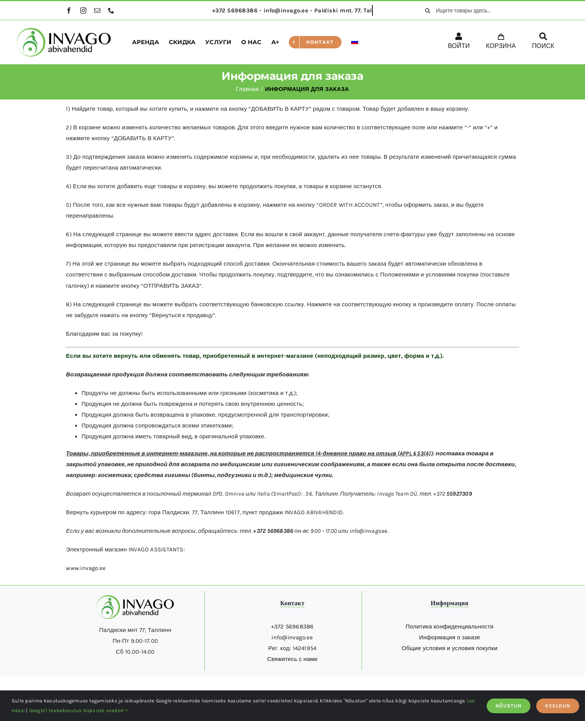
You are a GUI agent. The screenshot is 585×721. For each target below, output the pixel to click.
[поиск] (427, 10)
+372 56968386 (292, 626)
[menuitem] (354, 42)
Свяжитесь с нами (292, 659)
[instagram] (83, 10)
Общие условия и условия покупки (449, 648)
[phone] (111, 10)
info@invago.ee (369, 530)
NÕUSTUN (509, 706)
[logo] (64, 30)
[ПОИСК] (543, 42)
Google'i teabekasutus (55, 710)
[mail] (97, 10)
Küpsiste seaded (105, 710)
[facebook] (69, 10)
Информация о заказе (449, 637)
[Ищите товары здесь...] (469, 10)
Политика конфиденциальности (449, 626)
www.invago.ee (86, 568)
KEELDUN (557, 706)
